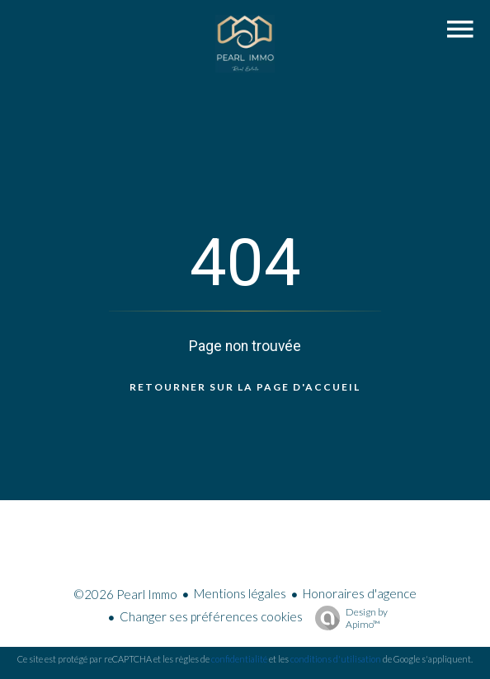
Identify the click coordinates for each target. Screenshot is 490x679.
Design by (347, 618)
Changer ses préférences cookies (211, 616)
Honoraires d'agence (360, 593)
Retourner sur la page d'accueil (245, 387)
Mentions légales (240, 593)
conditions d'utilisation (335, 658)
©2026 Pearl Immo (125, 594)
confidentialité (239, 658)
